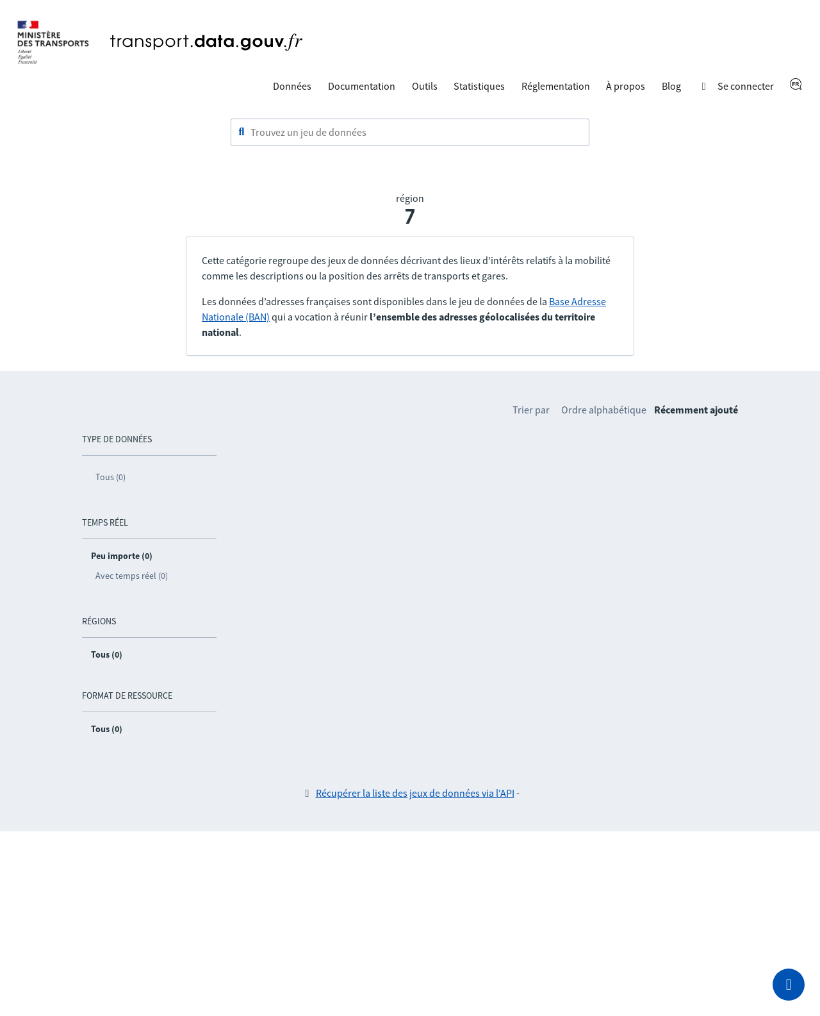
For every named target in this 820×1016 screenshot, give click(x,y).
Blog (671, 85)
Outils (425, 85)
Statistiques (479, 85)
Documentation (361, 85)
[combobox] (410, 133)
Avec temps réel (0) (131, 575)
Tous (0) (110, 477)
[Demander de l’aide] (789, 985)
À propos (625, 85)
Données (292, 85)
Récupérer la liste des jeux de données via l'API (415, 793)
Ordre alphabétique (603, 409)
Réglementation (555, 85)
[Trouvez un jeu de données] (410, 133)
